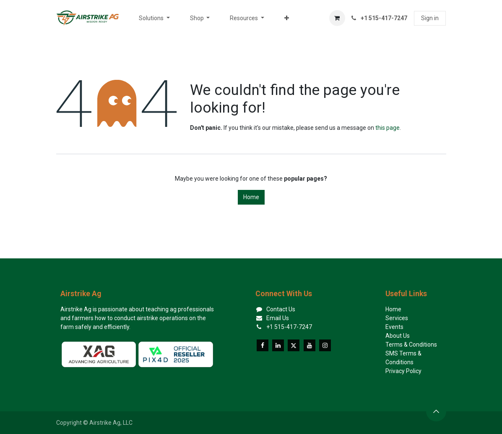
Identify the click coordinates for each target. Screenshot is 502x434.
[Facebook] (262, 345)
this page (387, 127)
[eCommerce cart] (337, 18)
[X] (293, 345)
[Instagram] (325, 345)
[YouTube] (309, 345)
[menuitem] (154, 18)
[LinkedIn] (278, 345)
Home (251, 197)
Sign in (430, 18)
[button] (436, 411)
